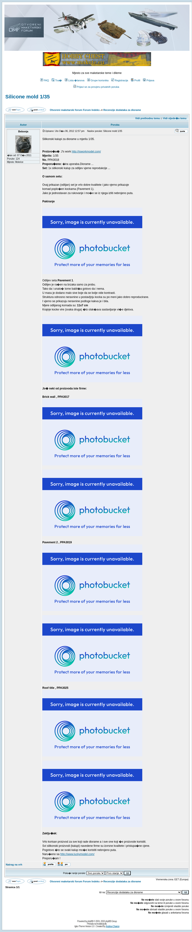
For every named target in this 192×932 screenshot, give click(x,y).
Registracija (119, 80)
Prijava (148, 80)
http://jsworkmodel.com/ (86, 151)
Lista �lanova (74, 80)
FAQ (44, 80)
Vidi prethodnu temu (147, 118)
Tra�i (57, 80)
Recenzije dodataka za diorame (122, 110)
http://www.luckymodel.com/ (77, 854)
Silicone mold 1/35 (27, 97)
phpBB (90, 921)
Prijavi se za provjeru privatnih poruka (96, 86)
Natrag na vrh (14, 864)
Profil (135, 80)
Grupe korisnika (97, 80)
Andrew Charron (112, 926)
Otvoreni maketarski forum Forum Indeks (74, 110)
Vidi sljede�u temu (174, 118)
